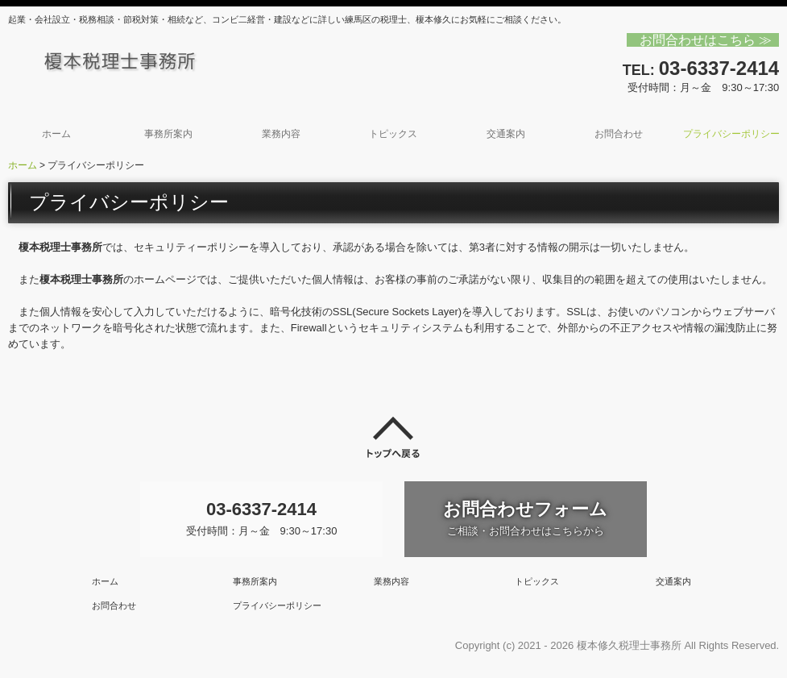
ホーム (56, 133)
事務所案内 (168, 133)
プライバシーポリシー (731, 133)
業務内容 (281, 133)
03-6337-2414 (719, 68)
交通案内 (506, 133)
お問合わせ (618, 133)
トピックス (393, 133)
